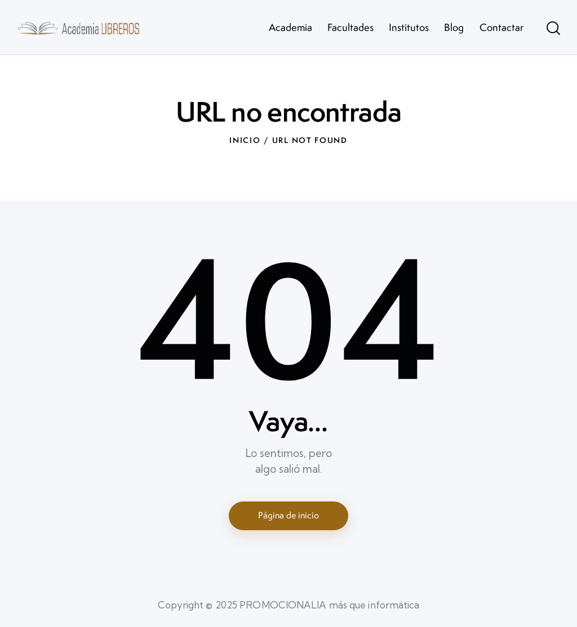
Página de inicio (288, 515)
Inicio (244, 140)
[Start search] (553, 29)
